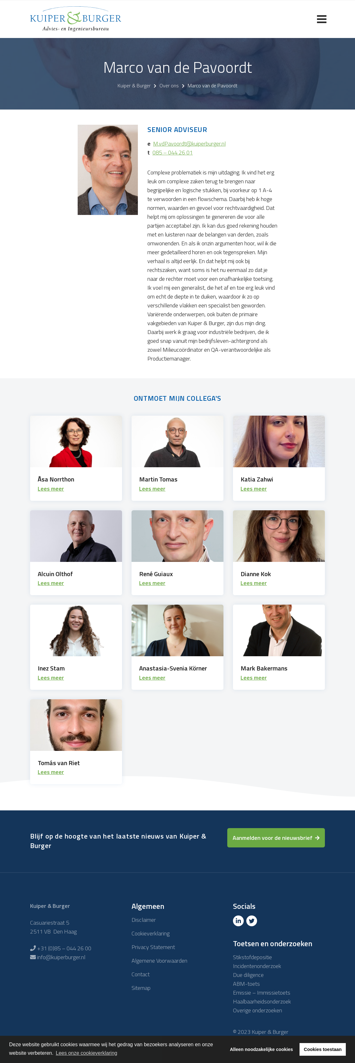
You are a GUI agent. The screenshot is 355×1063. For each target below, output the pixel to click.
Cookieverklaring (151, 933)
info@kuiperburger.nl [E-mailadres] (61, 957)
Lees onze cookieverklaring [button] (86, 1053)
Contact (141, 974)
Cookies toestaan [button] (323, 1049)
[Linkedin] (239, 921)
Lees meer (51, 488)
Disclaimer (144, 919)
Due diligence (248, 975)
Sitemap (141, 988)
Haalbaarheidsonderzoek (262, 1001)
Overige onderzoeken (257, 1010)
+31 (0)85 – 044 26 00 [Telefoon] (64, 948)
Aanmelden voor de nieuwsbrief (273, 837)
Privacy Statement (153, 947)
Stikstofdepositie (252, 957)
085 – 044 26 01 (172, 152)
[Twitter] (252, 921)
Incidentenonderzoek (257, 966)
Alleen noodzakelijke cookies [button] (261, 1049)
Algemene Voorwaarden (159, 960)
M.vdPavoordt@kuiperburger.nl (189, 143)
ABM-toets (246, 983)
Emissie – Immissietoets (261, 992)
